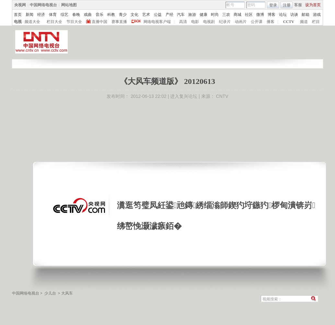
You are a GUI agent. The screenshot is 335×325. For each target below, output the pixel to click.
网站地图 (69, 5)
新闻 (29, 14)
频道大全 (32, 21)
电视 (18, 21)
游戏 (317, 14)
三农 (226, 14)
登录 (273, 5)
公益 (158, 14)
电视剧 (209, 21)
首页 (18, 14)
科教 (111, 14)
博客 (271, 14)
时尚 (215, 14)
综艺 (64, 14)
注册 (287, 5)
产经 (169, 14)
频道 (304, 21)
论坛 (283, 14)
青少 (123, 14)
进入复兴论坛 (183, 96)
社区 (249, 14)
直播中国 (99, 21)
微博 (260, 14)
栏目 (316, 21)
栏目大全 (54, 21)
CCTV (288, 21)
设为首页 (313, 5)
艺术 (146, 14)
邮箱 (305, 14)
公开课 (256, 21)
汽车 (181, 14)
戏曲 (88, 14)
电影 (195, 21)
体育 (53, 14)
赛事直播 (119, 21)
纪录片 (225, 21)
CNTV (222, 96)
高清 (183, 21)
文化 (134, 14)
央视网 (20, 5)
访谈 (294, 14)
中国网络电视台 (43, 5)
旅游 (192, 14)
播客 (270, 21)
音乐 (99, 14)
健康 (203, 14)
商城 (237, 14)
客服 (298, 5)
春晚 (76, 14)
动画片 (241, 21)
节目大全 (74, 21)
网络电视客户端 (157, 21)
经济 (41, 14)
